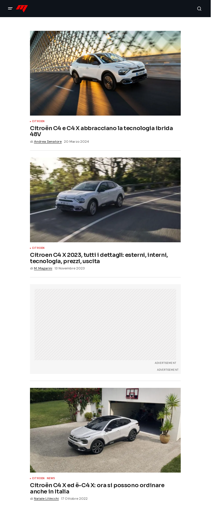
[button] (10, 8)
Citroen (38, 121)
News (51, 478)
